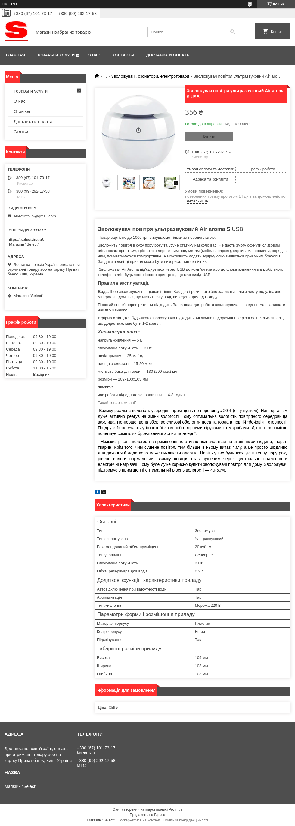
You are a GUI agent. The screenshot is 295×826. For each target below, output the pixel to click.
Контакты (123, 55)
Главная (15, 55)
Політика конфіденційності (185, 820)
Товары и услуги (56, 55)
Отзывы (22, 111)
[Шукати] (232, 32)
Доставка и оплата (167, 55)
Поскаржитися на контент (139, 820)
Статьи (21, 131)
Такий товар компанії (117, 402)
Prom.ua (175, 809)
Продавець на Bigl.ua (147, 815)
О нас (94, 55)
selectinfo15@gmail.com (34, 216)
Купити (209, 137)
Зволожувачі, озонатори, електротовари (150, 76)
